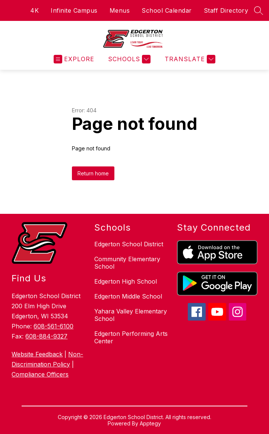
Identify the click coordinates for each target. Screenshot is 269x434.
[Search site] (258, 10)
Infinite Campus (74, 10)
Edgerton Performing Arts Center (131, 337)
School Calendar (167, 10)
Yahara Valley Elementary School (130, 314)
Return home (93, 173)
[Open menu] (74, 59)
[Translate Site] (189, 59)
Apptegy (150, 423)
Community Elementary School (127, 262)
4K (34, 10)
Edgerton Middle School (128, 296)
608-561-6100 (53, 326)
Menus (120, 10)
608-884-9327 (46, 336)
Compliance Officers (40, 374)
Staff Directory (226, 10)
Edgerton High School (125, 281)
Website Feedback (37, 354)
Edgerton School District (128, 244)
